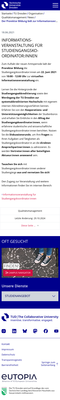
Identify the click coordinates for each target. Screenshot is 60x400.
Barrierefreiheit (10, 365)
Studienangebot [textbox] (17, 296)
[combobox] (30, 296)
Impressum (8, 350)
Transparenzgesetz (12, 360)
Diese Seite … (28, 226)
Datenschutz (8, 355)
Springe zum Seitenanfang (48, 364)
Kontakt (6, 344)
